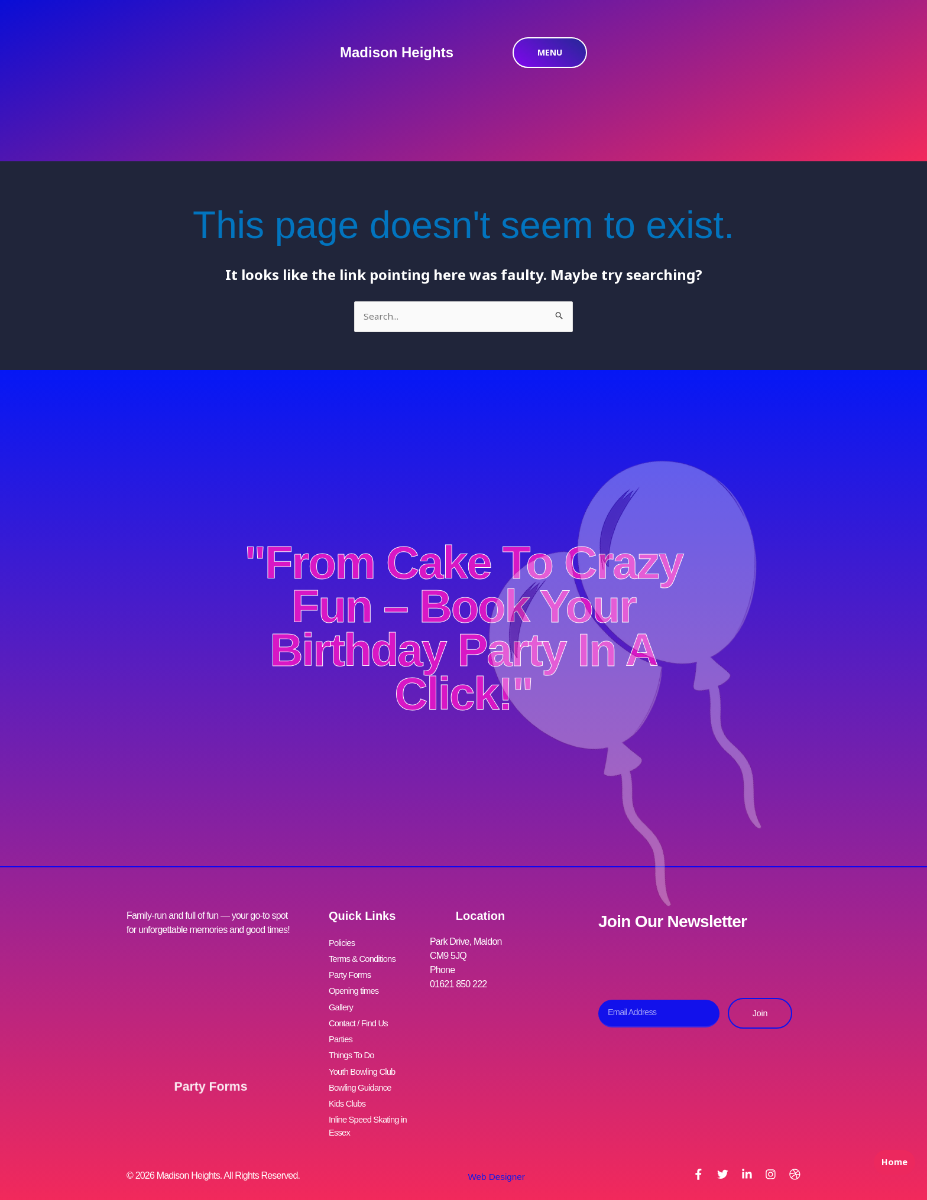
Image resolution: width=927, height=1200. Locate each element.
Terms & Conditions (365, 957)
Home (891, 1174)
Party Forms (210, 1071)
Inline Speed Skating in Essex (371, 1106)
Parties (342, 1028)
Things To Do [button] (353, 1043)
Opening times (356, 986)
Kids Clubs (349, 1085)
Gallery (342, 1000)
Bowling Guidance (363, 1071)
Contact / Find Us (361, 1014)
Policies (343, 943)
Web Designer (491, 1157)
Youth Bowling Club (365, 1057)
